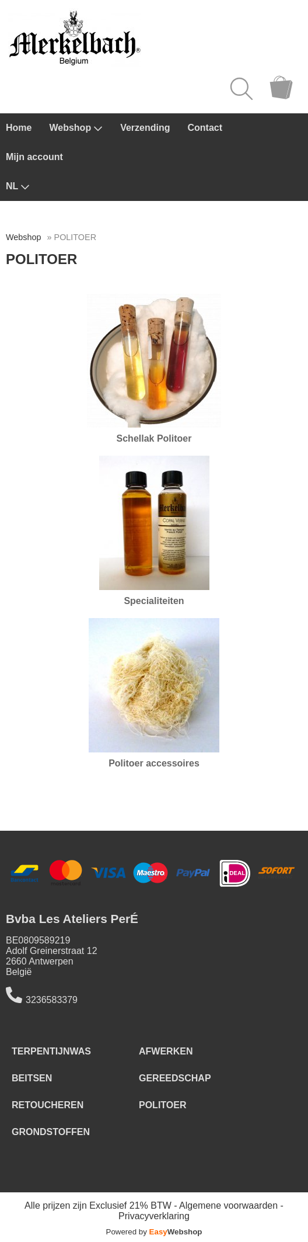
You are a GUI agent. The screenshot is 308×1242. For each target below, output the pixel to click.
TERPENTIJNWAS (51, 1051)
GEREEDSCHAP (175, 1078)
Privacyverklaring (154, 1216)
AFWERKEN (165, 1051)
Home (19, 128)
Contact (205, 128)
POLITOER (163, 1105)
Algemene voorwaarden (228, 1205)
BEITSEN (32, 1078)
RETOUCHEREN (47, 1105)
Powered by (154, 1231)
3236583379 (52, 1000)
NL (18, 186)
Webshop (76, 128)
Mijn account (34, 157)
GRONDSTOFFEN (51, 1132)
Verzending (145, 128)
